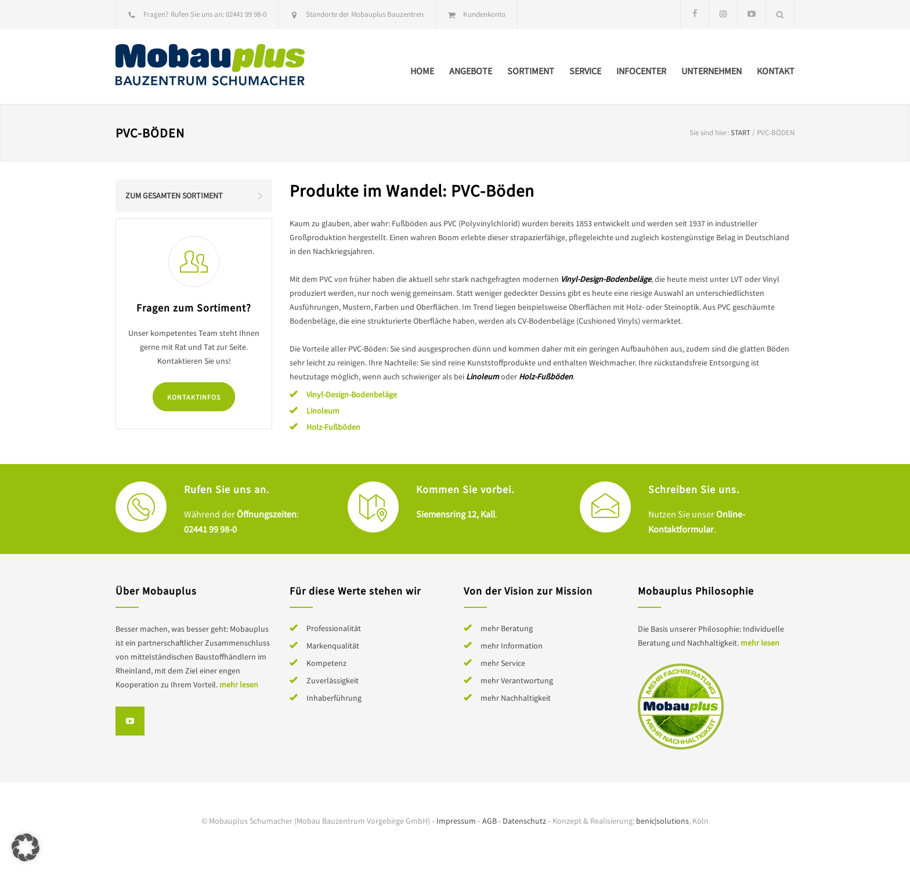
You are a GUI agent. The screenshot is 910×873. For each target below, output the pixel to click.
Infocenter (641, 71)
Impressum (456, 821)
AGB (489, 821)
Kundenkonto (484, 14)
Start (740, 132)
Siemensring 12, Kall (455, 514)
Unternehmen (711, 71)
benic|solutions (662, 821)
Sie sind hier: (709, 132)
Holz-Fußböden (333, 427)
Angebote (470, 71)
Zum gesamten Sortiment (174, 195)
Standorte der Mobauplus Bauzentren (365, 14)
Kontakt (776, 71)
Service (585, 71)
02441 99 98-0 (246, 14)
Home (422, 71)
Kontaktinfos (194, 397)
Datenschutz (524, 821)
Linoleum (323, 410)
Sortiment (530, 71)
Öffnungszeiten (267, 514)
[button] (25, 847)
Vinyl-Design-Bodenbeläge (351, 394)
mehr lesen (238, 684)
